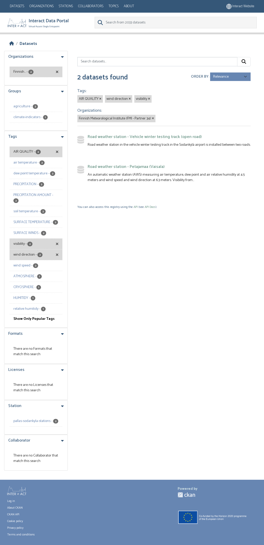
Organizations (41, 6)
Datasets (17, 6)
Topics (114, 6)
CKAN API (13, 514)
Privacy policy (15, 528)
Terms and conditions (21, 534)
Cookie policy (15, 521)
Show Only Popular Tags (34, 319)
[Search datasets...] (157, 61)
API (136, 207)
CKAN (186, 495)
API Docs (150, 207)
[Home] (11, 43)
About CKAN (15, 508)
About (129, 6)
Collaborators (90, 6)
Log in (11, 501)
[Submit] (244, 61)
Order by (200, 77)
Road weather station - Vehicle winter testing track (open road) (145, 136)
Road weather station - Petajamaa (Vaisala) (126, 166)
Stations (66, 6)
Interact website (240, 6)
